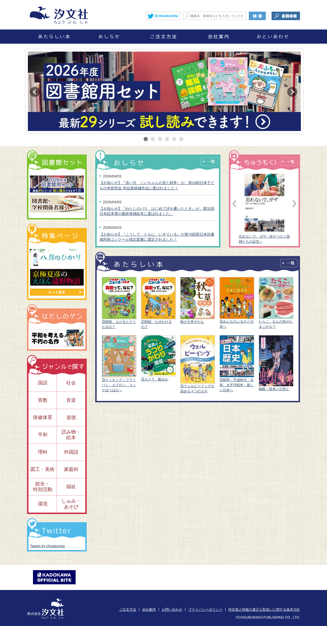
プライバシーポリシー (205, 610)
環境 (42, 504)
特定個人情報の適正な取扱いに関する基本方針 (264, 610)
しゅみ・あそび (71, 503)
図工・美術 (42, 469)
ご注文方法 (127, 610)
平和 (42, 434)
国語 (42, 383)
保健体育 (42, 417)
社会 (71, 383)
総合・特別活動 (42, 486)
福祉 (71, 486)
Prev (35, 92)
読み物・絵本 (71, 434)
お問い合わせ (172, 610)
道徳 (71, 417)
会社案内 (149, 610)
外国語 (71, 452)
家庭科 (71, 469)
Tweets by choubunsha (47, 546)
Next (292, 92)
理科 (42, 452)
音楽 (71, 400)
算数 (42, 400)
